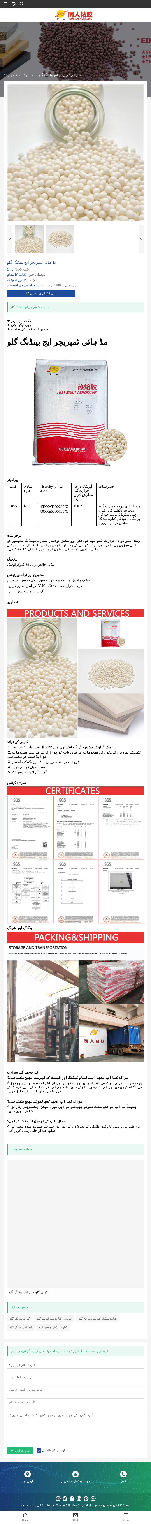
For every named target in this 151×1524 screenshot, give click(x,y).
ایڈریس (27, 1481)
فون (123, 1481)
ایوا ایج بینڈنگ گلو (21, 1327)
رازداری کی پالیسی (54, 1450)
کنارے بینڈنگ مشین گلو (53, 1327)
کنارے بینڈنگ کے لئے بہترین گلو (98, 1318)
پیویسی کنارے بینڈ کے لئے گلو (54, 1318)
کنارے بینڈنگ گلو (20, 1318)
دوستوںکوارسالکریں (75, 1481)
